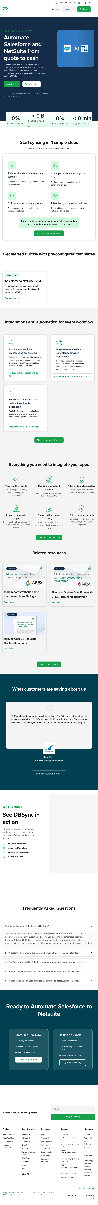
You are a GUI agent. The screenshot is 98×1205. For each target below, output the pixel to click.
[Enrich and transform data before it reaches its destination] (12, 394)
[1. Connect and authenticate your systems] (12, 167)
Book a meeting (73, 1072)
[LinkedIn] (89, 1188)
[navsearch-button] (53, 9)
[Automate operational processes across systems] (12, 344)
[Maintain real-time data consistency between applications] (59, 344)
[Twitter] (84, 1188)
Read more (10, 603)
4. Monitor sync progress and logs (69, 204)
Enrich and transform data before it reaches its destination (23, 404)
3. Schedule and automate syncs (25, 204)
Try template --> (13, 299)
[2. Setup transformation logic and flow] (55, 167)
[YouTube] (93, 1188)
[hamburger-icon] (95, 9)
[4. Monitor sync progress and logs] (55, 197)
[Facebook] (80, 1188)
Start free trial (29, 1069)
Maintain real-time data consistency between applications (68, 354)
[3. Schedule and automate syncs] (12, 197)
